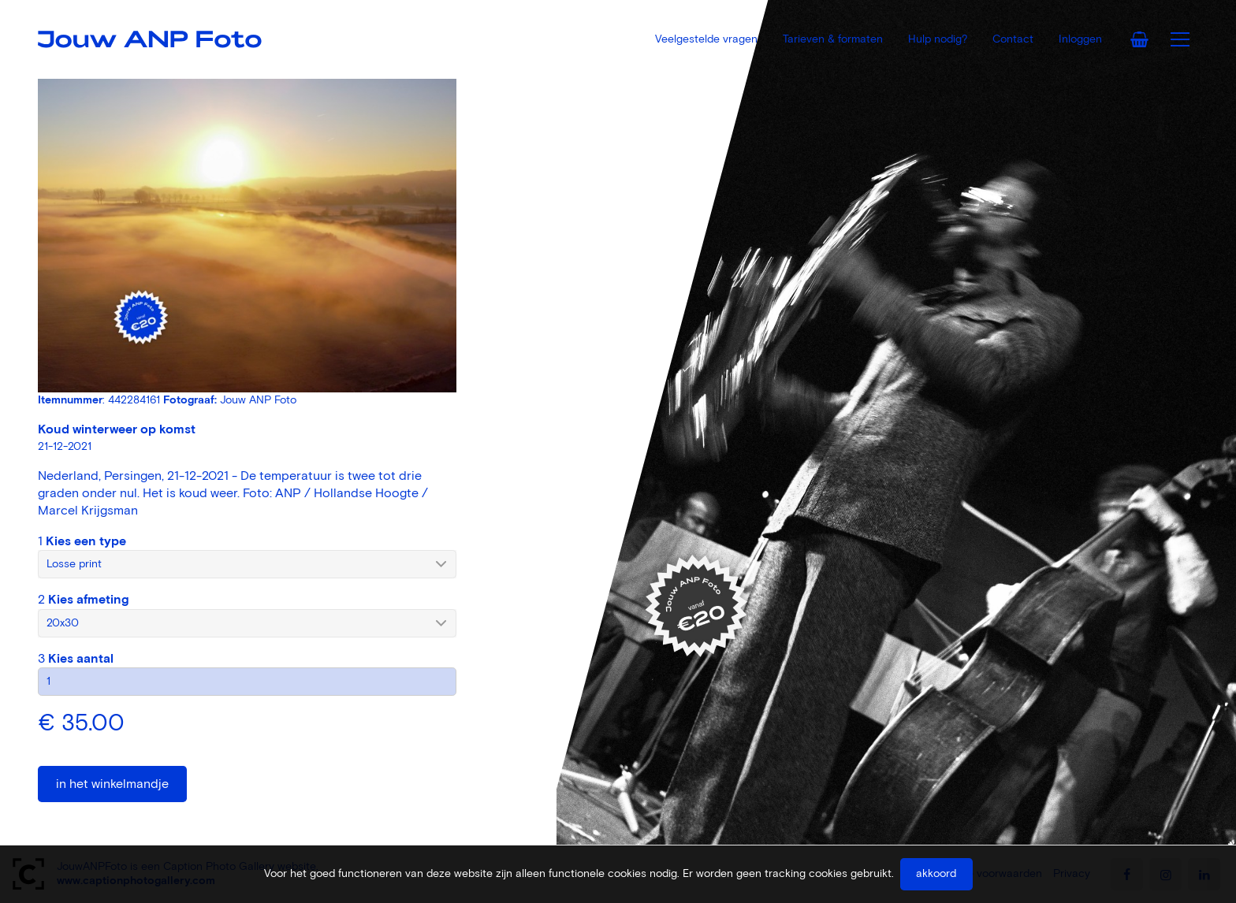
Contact (1012, 39)
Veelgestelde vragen (706, 39)
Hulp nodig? (937, 39)
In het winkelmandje (112, 784)
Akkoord (936, 873)
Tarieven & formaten (833, 39)
